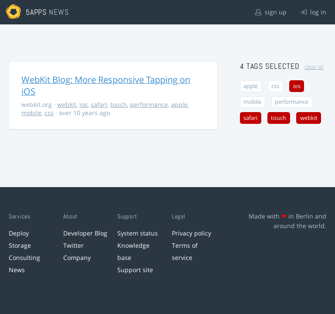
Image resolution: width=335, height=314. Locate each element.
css (49, 113)
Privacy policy (191, 233)
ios (83, 104)
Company (77, 257)
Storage (20, 245)
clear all (314, 67)
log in (313, 12)
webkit (66, 104)
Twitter (73, 245)
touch (118, 104)
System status (137, 233)
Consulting (24, 257)
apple (179, 104)
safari (99, 104)
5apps (36, 12)
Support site (135, 270)
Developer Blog (85, 233)
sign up (271, 12)
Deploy (19, 233)
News (17, 270)
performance (149, 104)
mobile (31, 113)
